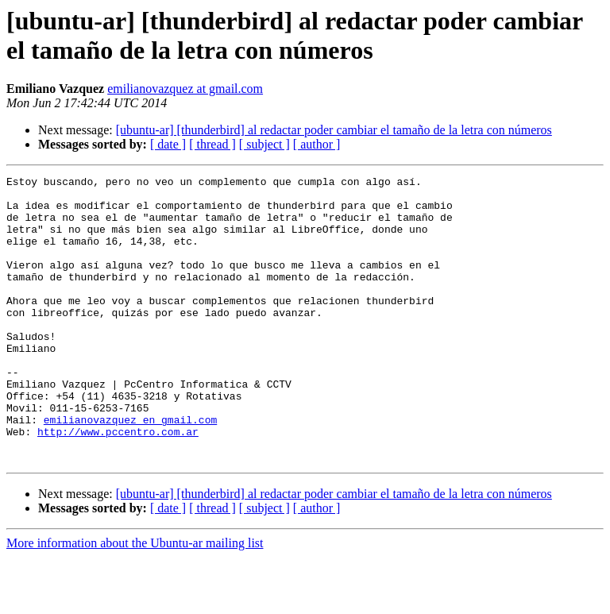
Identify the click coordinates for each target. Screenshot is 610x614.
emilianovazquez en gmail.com (130, 469)
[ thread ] (212, 144)
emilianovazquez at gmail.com (185, 88)
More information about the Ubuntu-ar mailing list (135, 600)
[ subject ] (264, 144)
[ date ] (168, 144)
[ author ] (317, 144)
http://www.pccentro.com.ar (118, 484)
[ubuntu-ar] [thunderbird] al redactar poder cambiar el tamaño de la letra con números (334, 130)
